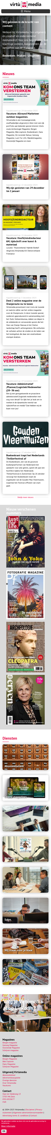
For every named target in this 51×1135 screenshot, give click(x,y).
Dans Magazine (9, 1064)
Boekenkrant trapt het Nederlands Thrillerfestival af (25, 457)
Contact (7, 1091)
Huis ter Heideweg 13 (12, 1094)
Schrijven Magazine (11, 1066)
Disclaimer (30, 1109)
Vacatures (7, 1085)
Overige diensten (10, 1080)
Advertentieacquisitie (11, 1077)
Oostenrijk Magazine (11, 1047)
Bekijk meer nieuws (25, 497)
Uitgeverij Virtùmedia (15, 1072)
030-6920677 (9, 1099)
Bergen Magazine (10, 1059)
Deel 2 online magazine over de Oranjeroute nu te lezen (23, 302)
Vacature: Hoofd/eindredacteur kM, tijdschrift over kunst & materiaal (23, 241)
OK (3, 1131)
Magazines (8, 1039)
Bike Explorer (8, 1061)
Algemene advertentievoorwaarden (28, 1112)
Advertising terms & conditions (16, 1115)
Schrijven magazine (11, 1050)
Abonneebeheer (9, 1075)
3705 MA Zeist (9, 1096)
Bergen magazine (10, 1042)
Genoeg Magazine (10, 1045)
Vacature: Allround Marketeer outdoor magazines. (22, 115)
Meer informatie (8, 1126)
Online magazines (13, 1056)
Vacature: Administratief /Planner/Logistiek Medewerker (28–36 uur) (23, 387)
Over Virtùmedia (9, 1083)
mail (4, 1102)
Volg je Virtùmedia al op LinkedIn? (23, 1004)
